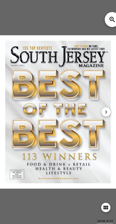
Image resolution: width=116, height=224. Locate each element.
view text (105, 221)
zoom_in (112, 19)
